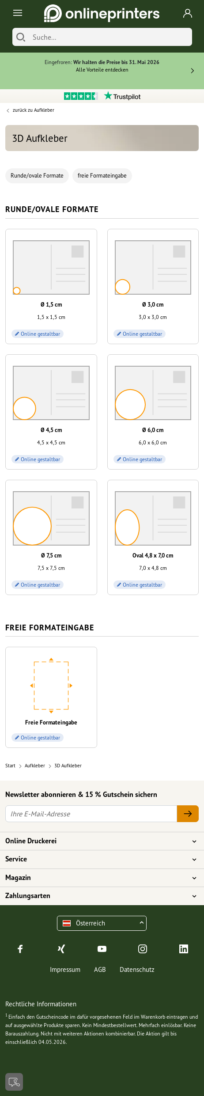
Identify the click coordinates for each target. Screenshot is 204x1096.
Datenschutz (137, 969)
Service (96, 859)
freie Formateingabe (102, 175)
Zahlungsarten (96, 896)
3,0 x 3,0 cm (153, 317)
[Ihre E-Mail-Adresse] (91, 813)
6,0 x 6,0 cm (153, 442)
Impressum (65, 969)
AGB (100, 969)
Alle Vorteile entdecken (102, 69)
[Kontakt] (14, 1082)
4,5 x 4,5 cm (51, 442)
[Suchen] (21, 37)
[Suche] (110, 37)
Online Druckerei (96, 841)
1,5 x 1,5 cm (51, 317)
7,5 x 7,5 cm (51, 568)
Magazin (96, 878)
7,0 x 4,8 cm (153, 568)
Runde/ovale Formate (37, 175)
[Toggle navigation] (16, 13)
